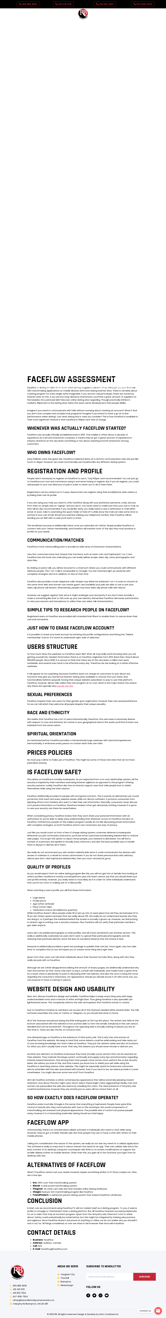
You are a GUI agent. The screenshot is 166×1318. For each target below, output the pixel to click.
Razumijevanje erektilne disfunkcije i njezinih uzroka (110, 295)
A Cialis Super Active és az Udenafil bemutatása (43, 281)
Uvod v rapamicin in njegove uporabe (118, 134)
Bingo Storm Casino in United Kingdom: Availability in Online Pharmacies (83, 32)
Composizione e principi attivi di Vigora (58, 105)
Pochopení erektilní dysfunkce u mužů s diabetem (44, 329)
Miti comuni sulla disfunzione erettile (94, 329)
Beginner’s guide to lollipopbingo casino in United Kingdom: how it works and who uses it (83, 76)
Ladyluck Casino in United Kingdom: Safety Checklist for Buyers (83, 56)
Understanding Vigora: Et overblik (125, 271)
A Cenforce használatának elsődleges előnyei (57, 159)
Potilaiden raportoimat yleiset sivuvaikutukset (122, 154)
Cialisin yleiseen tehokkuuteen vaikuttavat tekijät (109, 188)
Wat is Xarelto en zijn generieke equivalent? (122, 349)
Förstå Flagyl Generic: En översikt (125, 344)
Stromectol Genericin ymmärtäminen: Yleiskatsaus (59, 368)
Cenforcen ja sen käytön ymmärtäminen (41, 349)
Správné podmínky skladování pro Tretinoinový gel (56, 359)
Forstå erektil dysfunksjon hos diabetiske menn (117, 383)
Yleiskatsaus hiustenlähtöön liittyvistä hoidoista (63, 125)
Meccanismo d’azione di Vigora (35, 154)
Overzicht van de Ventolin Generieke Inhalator (112, 359)
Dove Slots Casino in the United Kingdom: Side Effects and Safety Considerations (83, 66)
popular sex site (65, 685)
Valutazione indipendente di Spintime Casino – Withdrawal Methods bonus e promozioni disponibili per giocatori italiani (83, 100)
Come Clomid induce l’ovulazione (121, 198)
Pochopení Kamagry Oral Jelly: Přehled (52, 120)
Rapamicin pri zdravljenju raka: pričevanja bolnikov (117, 183)
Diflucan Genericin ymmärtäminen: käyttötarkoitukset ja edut (116, 149)
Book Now (105, 22)
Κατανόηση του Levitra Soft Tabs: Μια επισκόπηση (50, 334)
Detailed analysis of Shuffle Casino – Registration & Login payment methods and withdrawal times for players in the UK (83, 95)
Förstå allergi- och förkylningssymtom (38, 315)
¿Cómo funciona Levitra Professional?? (131, 193)
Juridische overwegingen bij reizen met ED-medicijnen (109, 354)
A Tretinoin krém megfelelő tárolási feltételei (53, 354)
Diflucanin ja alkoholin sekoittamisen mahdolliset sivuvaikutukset (64, 198)
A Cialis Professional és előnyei (39, 344)
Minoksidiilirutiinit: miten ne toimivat (119, 168)
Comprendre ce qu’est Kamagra (85, 305)
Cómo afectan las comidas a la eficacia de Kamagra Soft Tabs (53, 183)
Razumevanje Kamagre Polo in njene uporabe (106, 290)
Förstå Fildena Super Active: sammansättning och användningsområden (110, 281)
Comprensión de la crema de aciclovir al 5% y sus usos (60, 324)
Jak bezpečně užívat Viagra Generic (113, 178)
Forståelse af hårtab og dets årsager (55, 373)
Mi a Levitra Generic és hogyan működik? (57, 290)
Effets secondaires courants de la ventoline (109, 159)
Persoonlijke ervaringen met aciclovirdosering (82, 193)
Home (47, 22)
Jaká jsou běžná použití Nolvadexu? (73, 154)
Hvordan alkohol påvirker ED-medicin (33, 193)
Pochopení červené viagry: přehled (112, 125)
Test (116, 22)
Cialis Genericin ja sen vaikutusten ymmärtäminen (100, 139)
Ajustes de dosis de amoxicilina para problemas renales (66, 203)
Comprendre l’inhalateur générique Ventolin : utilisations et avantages (59, 115)
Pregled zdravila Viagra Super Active (133, 339)
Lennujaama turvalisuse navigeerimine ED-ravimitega (62, 178)
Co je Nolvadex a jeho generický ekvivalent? (106, 105)
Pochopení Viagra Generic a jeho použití (131, 129)
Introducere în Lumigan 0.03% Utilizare (33, 339)
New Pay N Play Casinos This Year (115, 388)
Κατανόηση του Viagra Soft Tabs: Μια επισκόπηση (112, 363)
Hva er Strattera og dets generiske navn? (112, 368)
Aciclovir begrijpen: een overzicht (116, 144)
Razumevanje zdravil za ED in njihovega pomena (114, 285)
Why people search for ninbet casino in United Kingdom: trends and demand (83, 27)
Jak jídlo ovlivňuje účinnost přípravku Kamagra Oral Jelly (107, 164)
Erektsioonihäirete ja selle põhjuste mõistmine (105, 373)
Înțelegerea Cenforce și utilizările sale (44, 276)
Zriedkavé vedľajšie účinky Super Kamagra (50, 164)
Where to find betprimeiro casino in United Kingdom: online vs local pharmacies (83, 47)
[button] (28, 4)
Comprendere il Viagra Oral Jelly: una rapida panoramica (56, 285)
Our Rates (90, 22)
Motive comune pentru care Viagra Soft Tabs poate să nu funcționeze (106, 276)
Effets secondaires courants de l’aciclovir (41, 305)
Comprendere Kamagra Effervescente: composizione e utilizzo (55, 383)
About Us (59, 22)
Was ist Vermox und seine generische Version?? (60, 388)
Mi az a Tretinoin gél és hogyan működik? (128, 315)
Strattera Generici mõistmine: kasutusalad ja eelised (42, 300)
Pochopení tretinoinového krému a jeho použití (52, 295)
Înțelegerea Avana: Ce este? (133, 329)
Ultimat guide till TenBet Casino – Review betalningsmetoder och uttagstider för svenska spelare (83, 86)
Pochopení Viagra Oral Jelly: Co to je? (83, 315)
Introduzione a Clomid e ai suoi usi (41, 271)
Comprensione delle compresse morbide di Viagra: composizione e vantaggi (83, 378)
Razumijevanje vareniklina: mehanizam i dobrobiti (84, 339)
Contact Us (75, 22)
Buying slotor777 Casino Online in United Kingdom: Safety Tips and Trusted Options (83, 81)
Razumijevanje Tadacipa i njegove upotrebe (36, 129)
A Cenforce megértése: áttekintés (109, 110)
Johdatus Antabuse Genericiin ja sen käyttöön (63, 110)
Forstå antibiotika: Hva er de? (54, 139)
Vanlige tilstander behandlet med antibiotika (54, 188)
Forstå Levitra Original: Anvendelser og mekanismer (52, 363)
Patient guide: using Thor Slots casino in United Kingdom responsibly (83, 71)
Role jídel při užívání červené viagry (54, 173)
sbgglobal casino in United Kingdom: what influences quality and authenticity (83, 61)
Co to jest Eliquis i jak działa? (90, 300)
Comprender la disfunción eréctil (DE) (54, 310)
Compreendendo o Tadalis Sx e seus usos (126, 305)
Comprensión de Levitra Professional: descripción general (47, 149)
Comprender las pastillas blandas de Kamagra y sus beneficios (62, 134)
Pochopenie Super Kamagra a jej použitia (123, 115)
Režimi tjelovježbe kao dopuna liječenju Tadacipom (104, 173)
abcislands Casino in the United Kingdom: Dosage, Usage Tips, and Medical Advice (83, 42)
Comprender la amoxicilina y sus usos (83, 271)
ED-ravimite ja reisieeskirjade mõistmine (85, 129)
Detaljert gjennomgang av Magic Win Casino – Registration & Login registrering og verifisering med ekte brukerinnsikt (83, 90)
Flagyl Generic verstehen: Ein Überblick (131, 300)
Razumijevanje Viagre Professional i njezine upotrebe (105, 120)
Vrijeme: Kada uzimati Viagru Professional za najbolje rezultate (61, 168)
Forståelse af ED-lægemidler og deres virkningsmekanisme (63, 144)
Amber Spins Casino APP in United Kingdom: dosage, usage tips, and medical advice (83, 37)
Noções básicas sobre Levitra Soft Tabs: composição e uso (114, 334)
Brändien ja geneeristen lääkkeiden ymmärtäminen (105, 310)
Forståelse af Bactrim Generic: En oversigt (52, 320)
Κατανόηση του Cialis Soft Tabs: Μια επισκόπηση (108, 320)
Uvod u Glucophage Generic (81, 349)
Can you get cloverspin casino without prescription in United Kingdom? (83, 51)
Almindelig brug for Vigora (115, 203)
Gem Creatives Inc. (109, 1314)
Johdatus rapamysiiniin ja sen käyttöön (81, 344)
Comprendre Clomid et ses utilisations (114, 324)
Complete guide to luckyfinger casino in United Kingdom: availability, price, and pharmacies (60, 222)
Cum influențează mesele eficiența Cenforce (44, 207)
